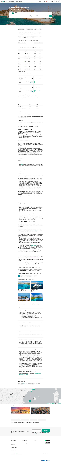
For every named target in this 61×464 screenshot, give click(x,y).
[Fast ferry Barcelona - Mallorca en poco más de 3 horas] (24, 299)
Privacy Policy (46, 432)
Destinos (12, 443)
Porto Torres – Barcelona (21, 422)
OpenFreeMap (50, 403)
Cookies (23, 460)
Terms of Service (34, 433)
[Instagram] (45, 454)
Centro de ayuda (35, 441)
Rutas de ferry (18, 25)
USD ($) (52, 1)
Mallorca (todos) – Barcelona (15, 420)
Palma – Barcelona (14, 422)
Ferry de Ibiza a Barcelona (24, 25)
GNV (25, 170)
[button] (21, 42)
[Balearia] (20, 276)
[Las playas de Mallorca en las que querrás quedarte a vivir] (37, 299)
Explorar (20, 1)
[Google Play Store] (47, 440)
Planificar (16, 1)
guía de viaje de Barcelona (35, 257)
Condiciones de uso (18, 460)
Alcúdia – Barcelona (29, 422)
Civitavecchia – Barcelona (42, 420)
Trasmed (22, 164)
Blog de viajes (13, 441)
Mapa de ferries (25, 383)
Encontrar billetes (38, 81)
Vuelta (13, 12)
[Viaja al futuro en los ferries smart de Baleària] (37, 287)
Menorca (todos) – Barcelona (25, 420)
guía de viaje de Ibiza (35, 230)
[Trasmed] (34, 276)
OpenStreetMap (59, 403)
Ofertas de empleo (25, 443)
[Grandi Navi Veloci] (28, 276)
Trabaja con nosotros (25, 441)
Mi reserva (40, 1)
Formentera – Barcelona (33, 420)
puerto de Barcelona (34, 245)
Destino (21, 15)
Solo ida (10, 12)
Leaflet (48, 403)
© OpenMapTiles (53, 403)
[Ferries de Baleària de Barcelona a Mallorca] (24, 287)
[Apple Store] (47, 442)
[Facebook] (43, 454)
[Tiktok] (47, 454)
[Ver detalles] (15, 432)
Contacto (34, 443)
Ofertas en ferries (11, 1)
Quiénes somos (24, 440)
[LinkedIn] (49, 454)
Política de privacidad (27, 460)
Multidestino (16, 12)
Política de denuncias (33, 460)
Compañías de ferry (14, 447)
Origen (10, 15)
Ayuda (44, 1)
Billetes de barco (13, 25)
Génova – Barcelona (36, 422)
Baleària (25, 167)
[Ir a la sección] (21, 29)
